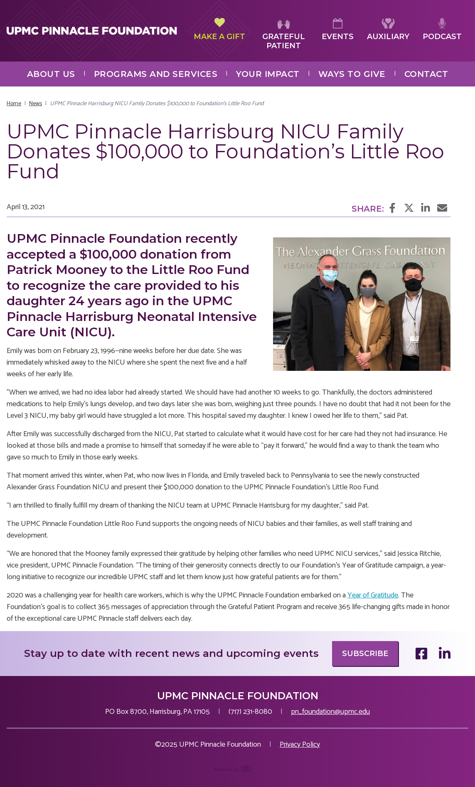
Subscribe (365, 653)
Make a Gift (219, 29)
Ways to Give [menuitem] (352, 74)
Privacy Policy (300, 744)
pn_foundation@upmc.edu (330, 712)
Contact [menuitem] (426, 74)
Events (338, 29)
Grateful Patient (283, 34)
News (35, 104)
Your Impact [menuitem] (268, 74)
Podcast (442, 29)
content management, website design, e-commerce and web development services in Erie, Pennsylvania (237, 773)
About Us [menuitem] (51, 74)
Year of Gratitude (372, 595)
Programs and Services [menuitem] (156, 74)
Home (14, 104)
